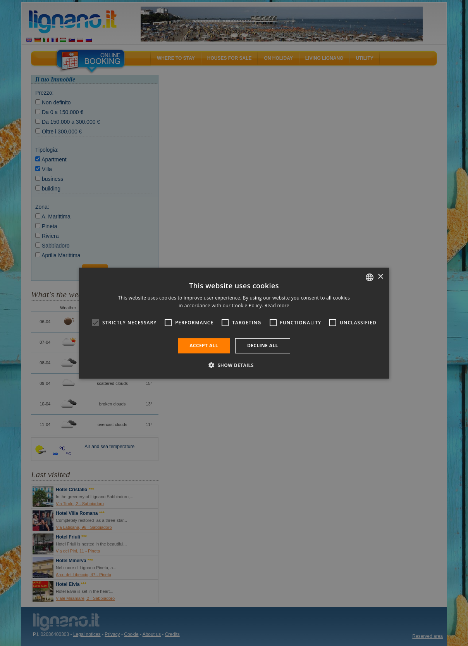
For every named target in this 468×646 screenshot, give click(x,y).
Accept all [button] (203, 345)
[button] (234, 365)
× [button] (380, 277)
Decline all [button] (262, 345)
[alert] (234, 323)
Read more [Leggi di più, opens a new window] (277, 305)
